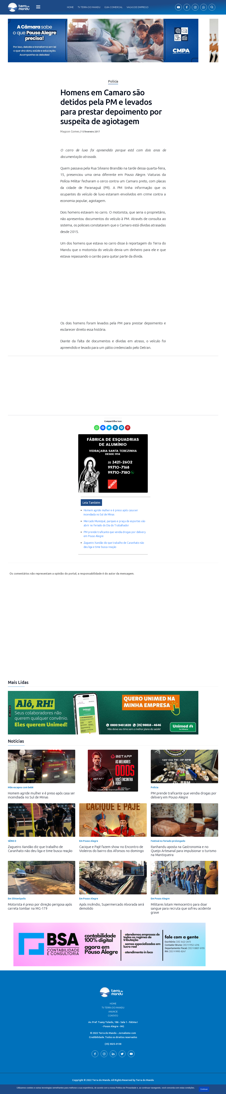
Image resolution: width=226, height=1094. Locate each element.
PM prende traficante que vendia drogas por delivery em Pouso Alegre (183, 795)
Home (70, 7)
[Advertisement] (113, 291)
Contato (113, 1015)
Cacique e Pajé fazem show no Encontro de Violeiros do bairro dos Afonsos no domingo (111, 849)
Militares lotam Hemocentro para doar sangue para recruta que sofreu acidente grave (181, 908)
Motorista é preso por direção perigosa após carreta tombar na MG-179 (40, 906)
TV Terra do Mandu (113, 1007)
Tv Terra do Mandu (89, 7)
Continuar (204, 1089)
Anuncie (113, 1011)
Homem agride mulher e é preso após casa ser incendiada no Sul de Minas (41, 795)
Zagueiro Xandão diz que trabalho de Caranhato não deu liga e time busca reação (40, 849)
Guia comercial (113, 7)
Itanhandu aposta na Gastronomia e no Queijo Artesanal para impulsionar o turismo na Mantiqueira (183, 851)
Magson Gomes (69, 131)
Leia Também (91, 502)
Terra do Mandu (145, 1080)
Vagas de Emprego (137, 7)
